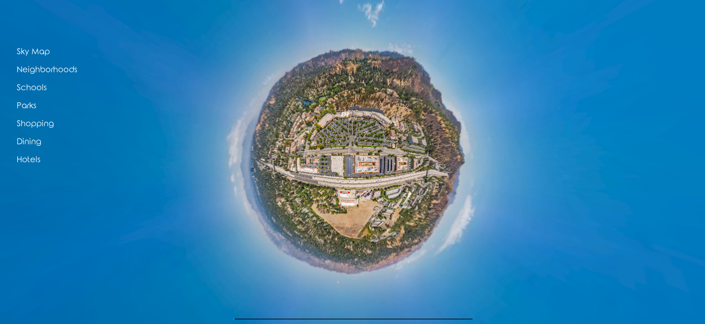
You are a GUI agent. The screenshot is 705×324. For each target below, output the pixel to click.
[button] (74, 52)
